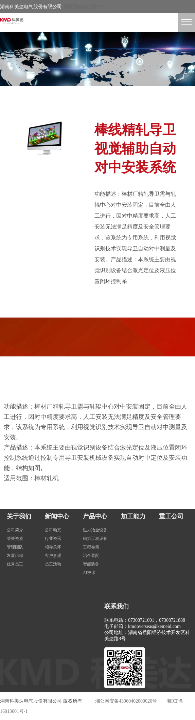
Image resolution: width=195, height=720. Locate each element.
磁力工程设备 (95, 538)
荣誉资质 (15, 538)
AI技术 (89, 572)
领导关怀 (53, 547)
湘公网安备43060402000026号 (126, 701)
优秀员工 (15, 564)
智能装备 (91, 564)
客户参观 (53, 555)
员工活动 (53, 564)
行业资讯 (53, 538)
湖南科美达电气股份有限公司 (31, 6)
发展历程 (15, 555)
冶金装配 (91, 555)
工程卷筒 (91, 547)
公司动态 (53, 530)
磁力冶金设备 (95, 530)
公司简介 (15, 530)
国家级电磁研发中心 (85, 6)
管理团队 (15, 547)
